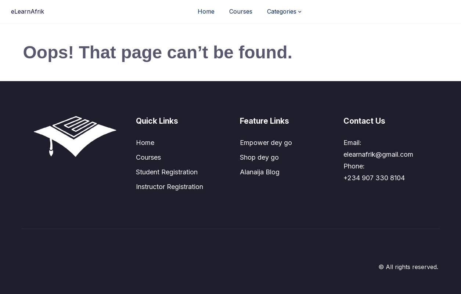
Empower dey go (266, 142)
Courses (240, 11)
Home (206, 11)
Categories (281, 11)
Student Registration (167, 172)
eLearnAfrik (27, 11)
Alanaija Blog (260, 172)
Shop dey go (259, 157)
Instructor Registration (169, 186)
